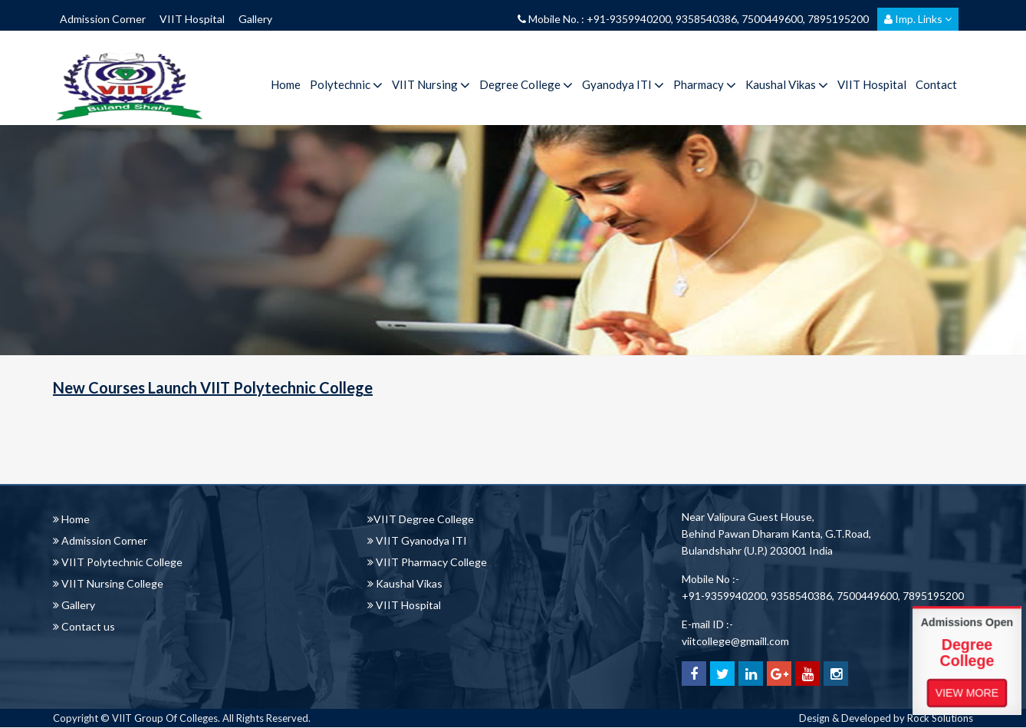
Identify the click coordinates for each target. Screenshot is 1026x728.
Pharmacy (704, 84)
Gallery (255, 18)
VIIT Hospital (192, 18)
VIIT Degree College (420, 518)
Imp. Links (918, 18)
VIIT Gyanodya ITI (417, 540)
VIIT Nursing (431, 84)
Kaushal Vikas (786, 84)
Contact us (84, 626)
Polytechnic (346, 84)
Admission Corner (103, 18)
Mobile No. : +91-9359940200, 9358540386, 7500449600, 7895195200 (693, 18)
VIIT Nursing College (108, 583)
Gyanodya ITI (623, 84)
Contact (936, 84)
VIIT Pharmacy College (427, 561)
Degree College (526, 84)
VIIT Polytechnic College (118, 561)
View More (967, 692)
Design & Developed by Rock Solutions (886, 718)
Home (286, 84)
